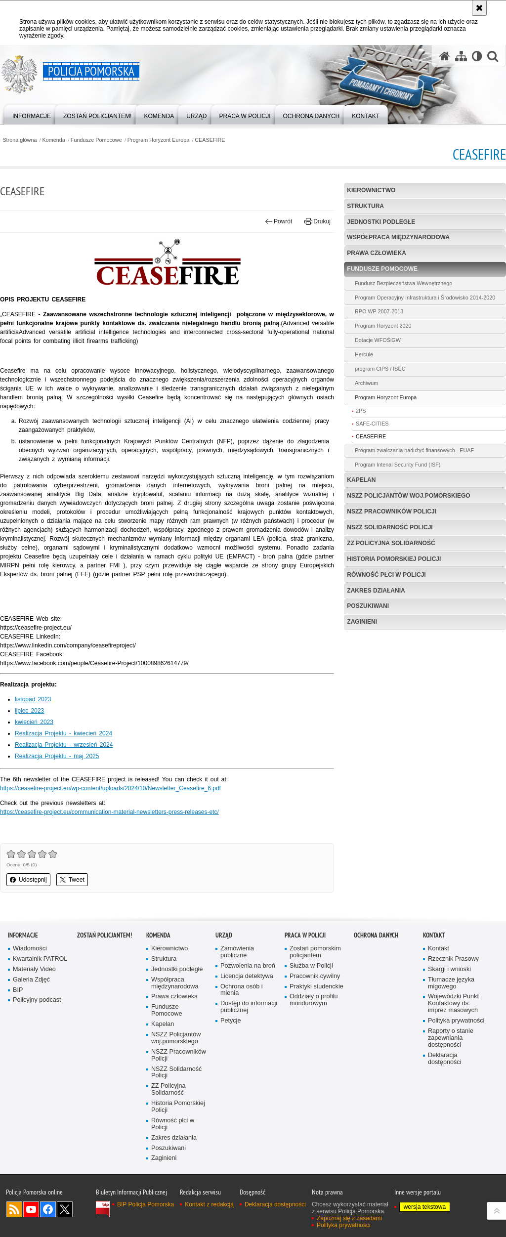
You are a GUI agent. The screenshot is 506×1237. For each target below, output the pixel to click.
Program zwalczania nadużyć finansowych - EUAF (414, 450)
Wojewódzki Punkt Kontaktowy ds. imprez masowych (453, 1003)
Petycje (230, 1021)
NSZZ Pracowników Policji (391, 511)
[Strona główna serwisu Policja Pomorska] (444, 56)
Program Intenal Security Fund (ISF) (397, 465)
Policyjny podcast (37, 1000)
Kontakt (434, 935)
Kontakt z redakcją (209, 1204)
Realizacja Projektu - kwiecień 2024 (63, 733)
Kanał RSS (14, 1209)
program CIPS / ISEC (380, 369)
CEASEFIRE (210, 140)
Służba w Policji (311, 966)
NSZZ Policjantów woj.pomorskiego (408, 495)
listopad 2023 (33, 699)
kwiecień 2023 (34, 722)
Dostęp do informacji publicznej (248, 1007)
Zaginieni (362, 621)
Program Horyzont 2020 (383, 326)
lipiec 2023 (29, 710)
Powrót (279, 221)
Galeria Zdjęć (31, 980)
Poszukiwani (368, 605)
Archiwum (366, 383)
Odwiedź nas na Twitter (65, 1209)
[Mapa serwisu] (461, 56)
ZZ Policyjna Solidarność (391, 543)
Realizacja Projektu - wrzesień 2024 (64, 744)
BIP (18, 990)
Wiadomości (30, 948)
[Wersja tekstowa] (477, 56)
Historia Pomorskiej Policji (394, 558)
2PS (361, 411)
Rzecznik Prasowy (453, 959)
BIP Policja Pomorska (145, 1204)
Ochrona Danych (376, 935)
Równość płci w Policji (386, 574)
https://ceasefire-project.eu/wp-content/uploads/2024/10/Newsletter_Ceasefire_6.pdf (110, 788)
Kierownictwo (371, 190)
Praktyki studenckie (316, 986)
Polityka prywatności (456, 1021)
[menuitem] (31, 114)
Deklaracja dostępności (444, 1059)
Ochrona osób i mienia (241, 990)
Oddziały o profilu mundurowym (314, 1000)
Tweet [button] (72, 879)
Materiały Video (34, 969)
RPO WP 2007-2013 (379, 311)
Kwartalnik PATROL (40, 959)
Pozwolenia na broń (247, 966)
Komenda (53, 140)
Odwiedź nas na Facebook (48, 1209)
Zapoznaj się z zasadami (349, 1218)
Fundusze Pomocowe (96, 140)
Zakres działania (376, 590)
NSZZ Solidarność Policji (389, 527)
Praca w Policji (305, 935)
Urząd (223, 935)
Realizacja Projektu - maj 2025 (57, 756)
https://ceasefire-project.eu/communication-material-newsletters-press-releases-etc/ (109, 812)
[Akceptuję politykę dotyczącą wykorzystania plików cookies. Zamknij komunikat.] (479, 8)
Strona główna (19, 140)
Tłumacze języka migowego (451, 983)
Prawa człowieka (376, 253)
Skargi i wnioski (449, 969)
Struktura (365, 206)
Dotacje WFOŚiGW (378, 340)
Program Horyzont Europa (158, 140)
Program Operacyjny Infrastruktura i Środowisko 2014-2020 (425, 297)
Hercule (364, 354)
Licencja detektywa (246, 976)
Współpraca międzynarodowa (398, 237)
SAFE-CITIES (372, 424)
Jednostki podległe (381, 221)
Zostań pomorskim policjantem (315, 952)
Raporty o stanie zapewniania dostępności (450, 1038)
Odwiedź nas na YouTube (31, 1209)
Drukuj (317, 221)
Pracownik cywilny (315, 976)
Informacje (23, 935)
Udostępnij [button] (28, 879)
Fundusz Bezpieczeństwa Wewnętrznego (403, 283)
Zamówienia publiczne (237, 952)
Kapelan (361, 479)
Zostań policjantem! (104, 935)
